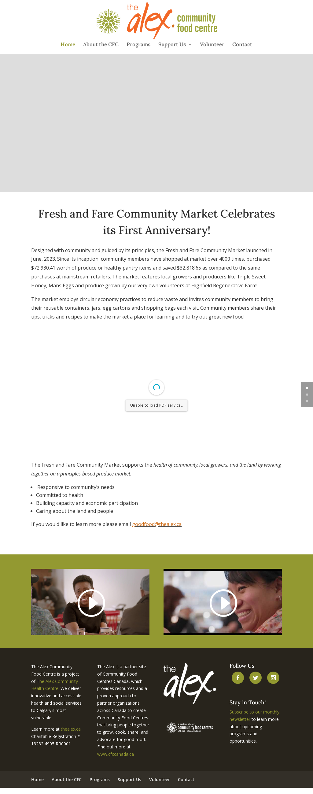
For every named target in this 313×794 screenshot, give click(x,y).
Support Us (172, 45)
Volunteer (212, 45)
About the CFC (101, 45)
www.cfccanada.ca (115, 754)
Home (68, 45)
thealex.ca (71, 729)
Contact (242, 45)
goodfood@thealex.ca (157, 524)
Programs (138, 45)
